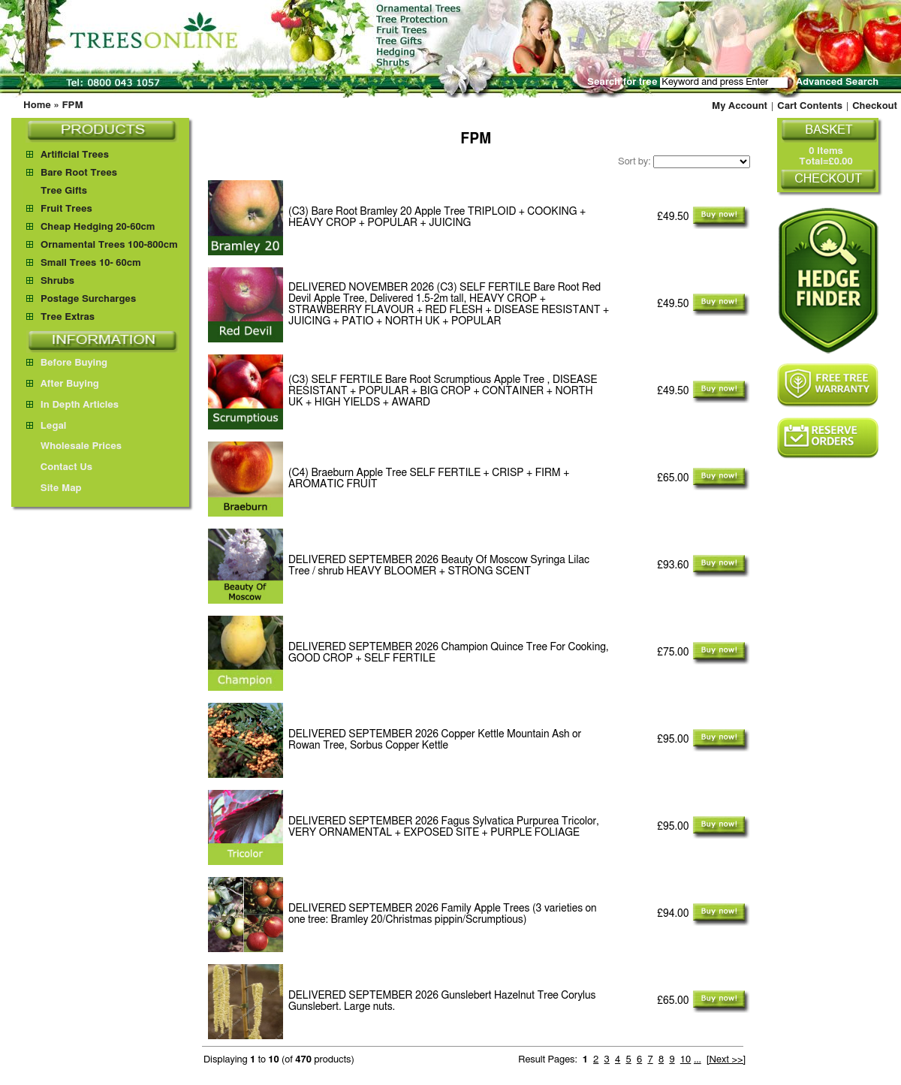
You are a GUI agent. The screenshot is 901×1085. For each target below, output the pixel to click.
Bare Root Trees (79, 173)
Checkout (874, 106)
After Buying (62, 384)
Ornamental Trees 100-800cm (109, 245)
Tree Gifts (64, 191)
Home (37, 105)
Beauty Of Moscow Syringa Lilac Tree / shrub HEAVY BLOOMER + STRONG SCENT (438, 566)
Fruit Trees (66, 209)
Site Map (54, 488)
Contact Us (59, 467)
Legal (46, 426)
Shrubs (57, 281)
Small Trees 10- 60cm (91, 263)
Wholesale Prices (74, 446)
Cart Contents (809, 106)
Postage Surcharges (88, 299)
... (697, 1060)
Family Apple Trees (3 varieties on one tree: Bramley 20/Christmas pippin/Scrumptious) (442, 914)
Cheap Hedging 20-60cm (98, 227)
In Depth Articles (72, 405)
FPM (72, 105)
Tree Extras (68, 317)
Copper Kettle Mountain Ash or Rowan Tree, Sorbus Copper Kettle (434, 740)
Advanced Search (837, 82)
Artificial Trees (75, 155)
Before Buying (66, 363)
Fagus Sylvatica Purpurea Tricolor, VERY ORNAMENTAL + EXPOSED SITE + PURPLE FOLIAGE (443, 827)
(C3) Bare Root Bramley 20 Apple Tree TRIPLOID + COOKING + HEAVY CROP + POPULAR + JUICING (437, 217)
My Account (739, 106)
